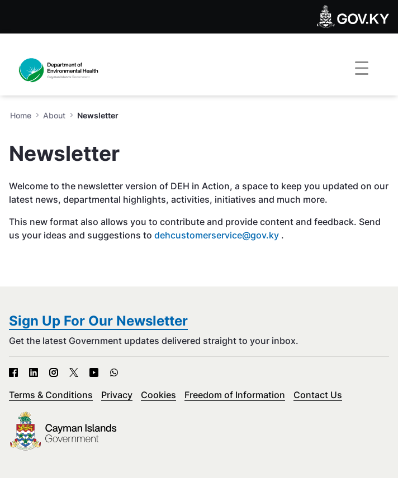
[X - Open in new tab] (73, 372)
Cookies (158, 394)
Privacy (116, 394)
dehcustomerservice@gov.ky (216, 235)
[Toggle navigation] (361, 68)
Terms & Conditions (51, 394)
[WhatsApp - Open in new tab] (114, 372)
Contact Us (317, 394)
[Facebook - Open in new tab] (13, 372)
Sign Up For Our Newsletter (98, 321)
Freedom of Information (234, 394)
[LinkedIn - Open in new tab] (33, 372)
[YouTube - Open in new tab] (93, 372)
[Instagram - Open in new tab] (53, 372)
